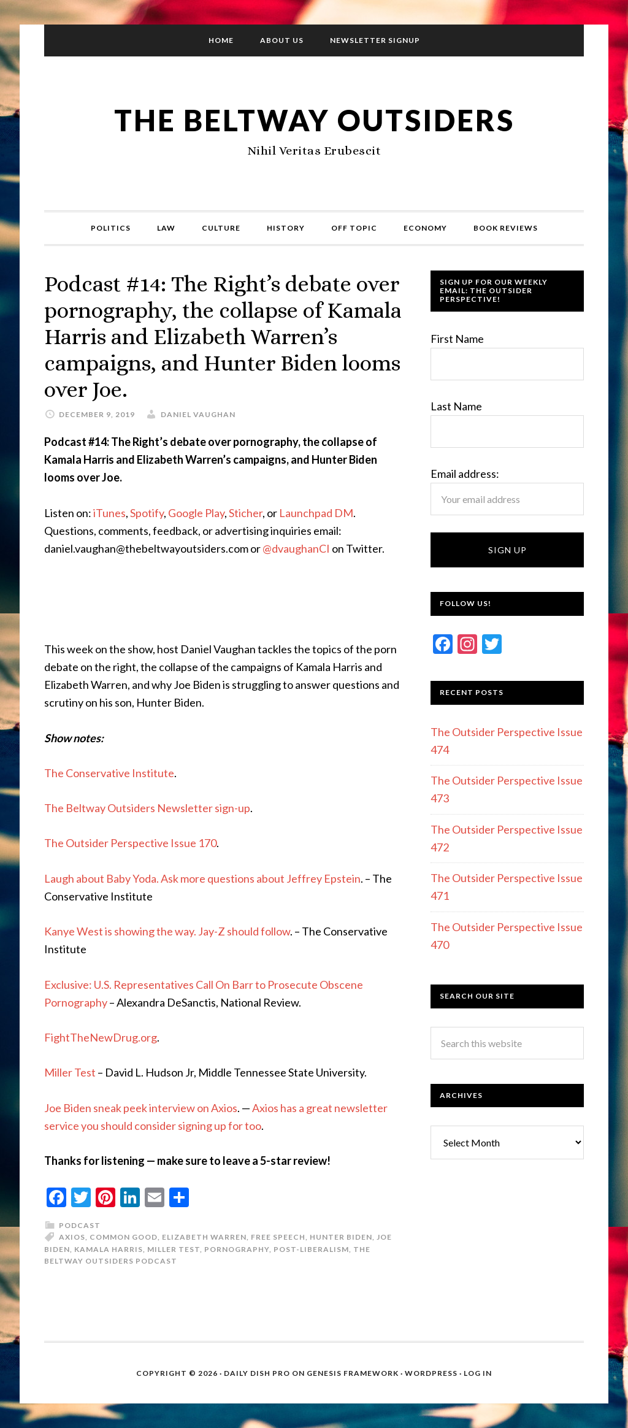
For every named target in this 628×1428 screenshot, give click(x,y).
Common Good (124, 1237)
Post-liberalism (311, 1249)
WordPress (431, 1373)
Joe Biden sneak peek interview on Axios (140, 1108)
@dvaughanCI (296, 548)
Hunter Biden (341, 1237)
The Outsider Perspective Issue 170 (130, 843)
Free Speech (278, 1237)
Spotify (147, 513)
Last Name (456, 406)
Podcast (80, 1225)
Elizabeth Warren (204, 1237)
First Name (457, 338)
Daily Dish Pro (257, 1373)
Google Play (196, 513)
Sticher (245, 513)
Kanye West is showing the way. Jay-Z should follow (167, 931)
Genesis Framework (353, 1373)
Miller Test (70, 1072)
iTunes (109, 513)
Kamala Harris (108, 1249)
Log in (478, 1373)
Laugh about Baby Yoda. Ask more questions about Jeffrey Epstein (202, 878)
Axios (72, 1237)
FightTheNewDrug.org (100, 1037)
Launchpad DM (316, 513)
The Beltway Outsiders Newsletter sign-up (147, 808)
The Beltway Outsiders (314, 119)
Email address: (465, 473)
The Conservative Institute (109, 773)
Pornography (236, 1249)
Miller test (173, 1249)
